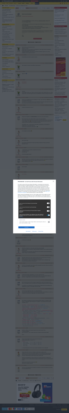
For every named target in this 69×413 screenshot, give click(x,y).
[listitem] (34, 200)
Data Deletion (28, 231)
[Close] (54, 182)
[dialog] (34, 206)
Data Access (34, 231)
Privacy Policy (40, 231)
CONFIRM (26, 227)
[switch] (48, 203)
